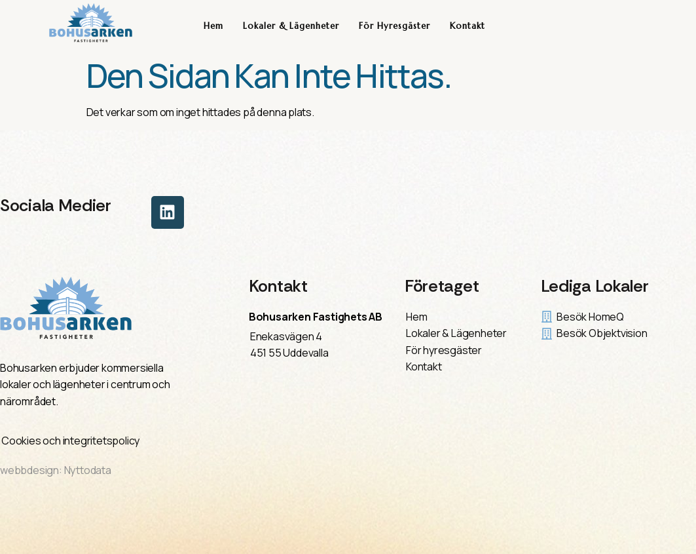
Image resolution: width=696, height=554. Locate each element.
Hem (213, 25)
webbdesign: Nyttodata (55, 470)
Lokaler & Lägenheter (291, 25)
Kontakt (467, 25)
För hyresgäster (394, 25)
